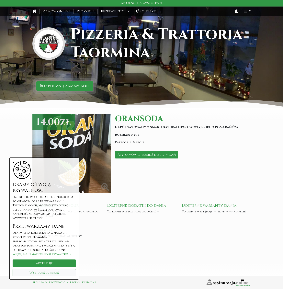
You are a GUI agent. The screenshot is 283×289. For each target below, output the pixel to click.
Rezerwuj (115, 11)
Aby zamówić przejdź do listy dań (147, 155)
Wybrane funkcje (44, 272)
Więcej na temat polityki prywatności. (42, 254)
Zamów (56, 11)
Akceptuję (44, 263)
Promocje (85, 11)
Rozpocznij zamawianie (65, 86)
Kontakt (146, 11)
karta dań (89, 282)
